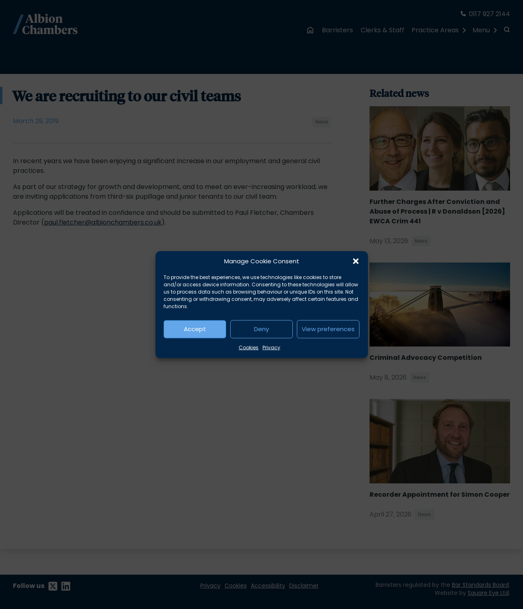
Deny (261, 329)
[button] (356, 261)
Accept (195, 329)
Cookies (248, 347)
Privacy (271, 347)
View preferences (328, 329)
